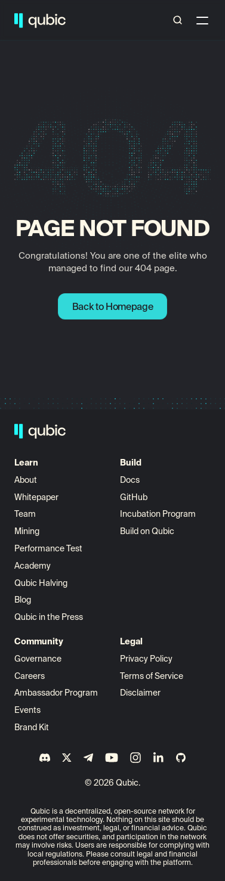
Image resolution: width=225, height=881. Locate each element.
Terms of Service (151, 676)
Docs (130, 480)
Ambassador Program (56, 692)
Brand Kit (31, 727)
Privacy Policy (146, 658)
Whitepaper (37, 497)
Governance (37, 658)
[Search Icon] (177, 20)
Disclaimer (140, 692)
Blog (22, 599)
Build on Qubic (147, 531)
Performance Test (48, 548)
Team (26, 514)
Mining (26, 531)
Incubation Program (158, 514)
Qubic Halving (40, 583)
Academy (32, 565)
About (26, 480)
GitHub (133, 497)
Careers (29, 676)
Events (27, 710)
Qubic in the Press (48, 617)
